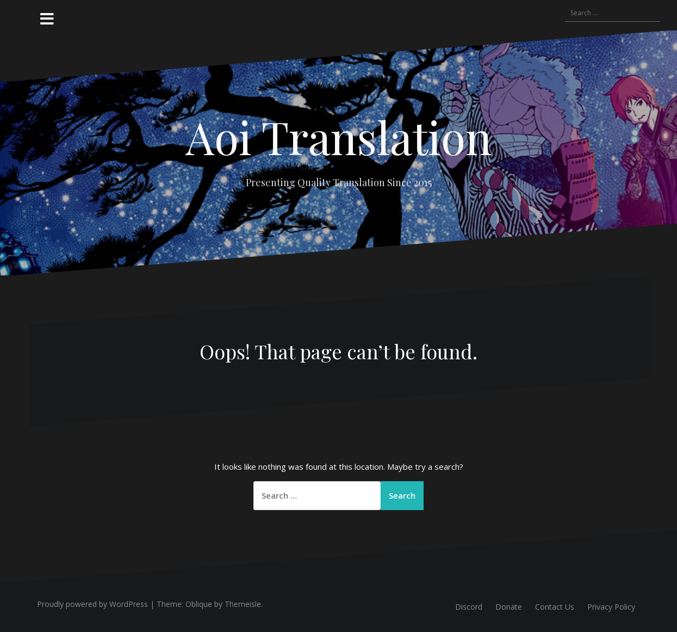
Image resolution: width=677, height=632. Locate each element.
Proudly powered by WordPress (92, 604)
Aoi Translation (338, 137)
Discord (468, 607)
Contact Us (554, 607)
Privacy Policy (611, 607)
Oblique (198, 604)
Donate (508, 607)
